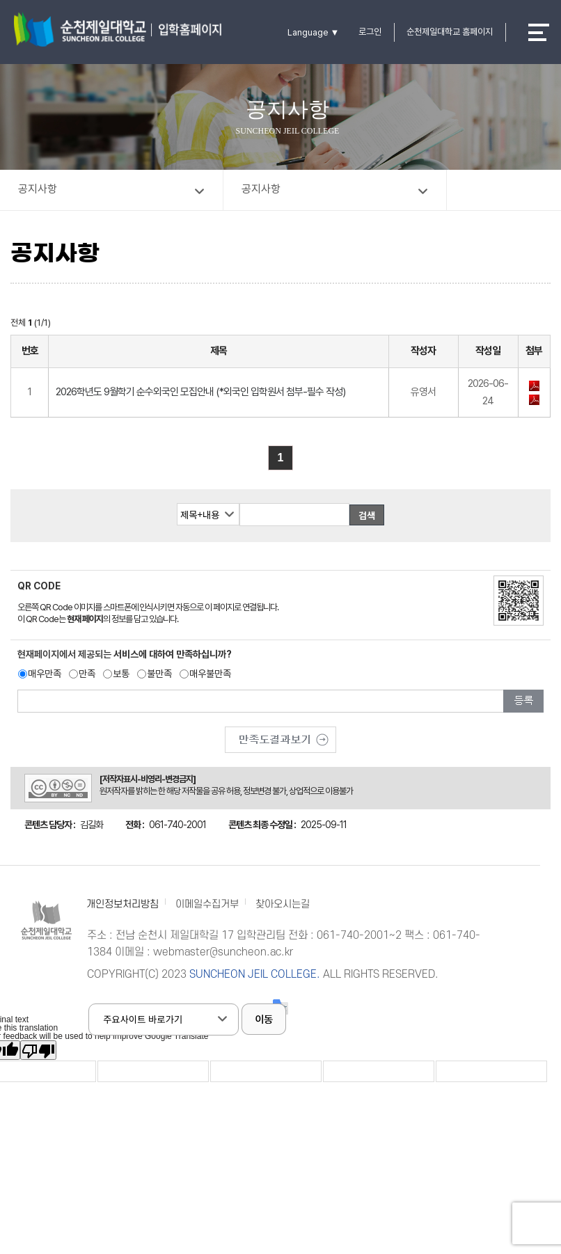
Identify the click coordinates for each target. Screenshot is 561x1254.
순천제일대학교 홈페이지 (449, 31)
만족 (87, 673)
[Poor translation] (38, 1050)
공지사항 (37, 189)
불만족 (159, 673)
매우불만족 (210, 673)
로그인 (369, 31)
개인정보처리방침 (122, 904)
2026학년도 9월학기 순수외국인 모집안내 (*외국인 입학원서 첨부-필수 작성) (200, 392)
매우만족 (44, 673)
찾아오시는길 (282, 904)
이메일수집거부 (207, 904)
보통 (121, 673)
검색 (367, 515)
